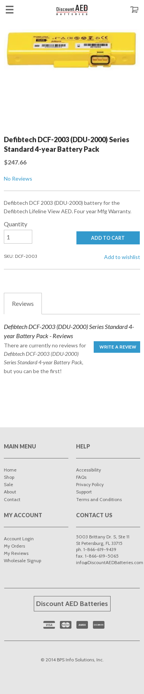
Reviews (23, 303)
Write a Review (117, 347)
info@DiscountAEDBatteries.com (109, 562)
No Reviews (18, 178)
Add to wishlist (122, 257)
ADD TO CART (108, 238)
